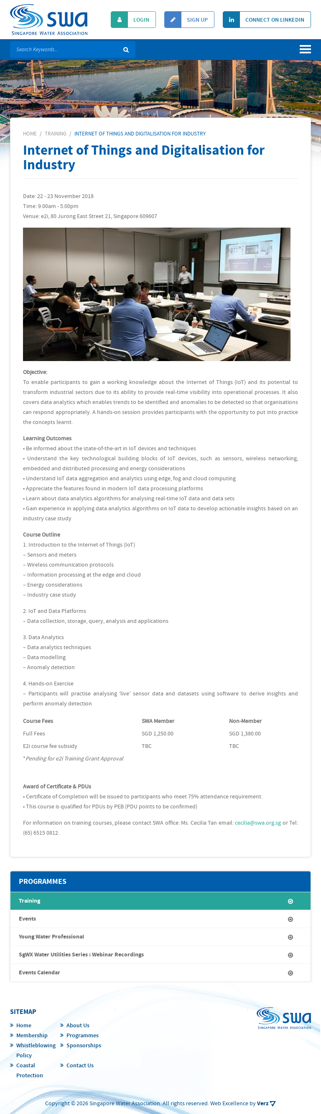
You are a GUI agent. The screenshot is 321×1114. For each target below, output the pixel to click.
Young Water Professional (51, 937)
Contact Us (80, 1065)
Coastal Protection (29, 1070)
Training (29, 901)
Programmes (82, 1035)
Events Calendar (39, 972)
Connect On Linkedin (263, 20)
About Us (77, 1025)
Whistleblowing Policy (36, 1050)
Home (23, 1025)
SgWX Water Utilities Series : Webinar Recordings (81, 955)
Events (27, 919)
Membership (32, 1035)
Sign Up (186, 20)
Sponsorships (83, 1045)
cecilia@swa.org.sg (258, 823)
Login (130, 20)
